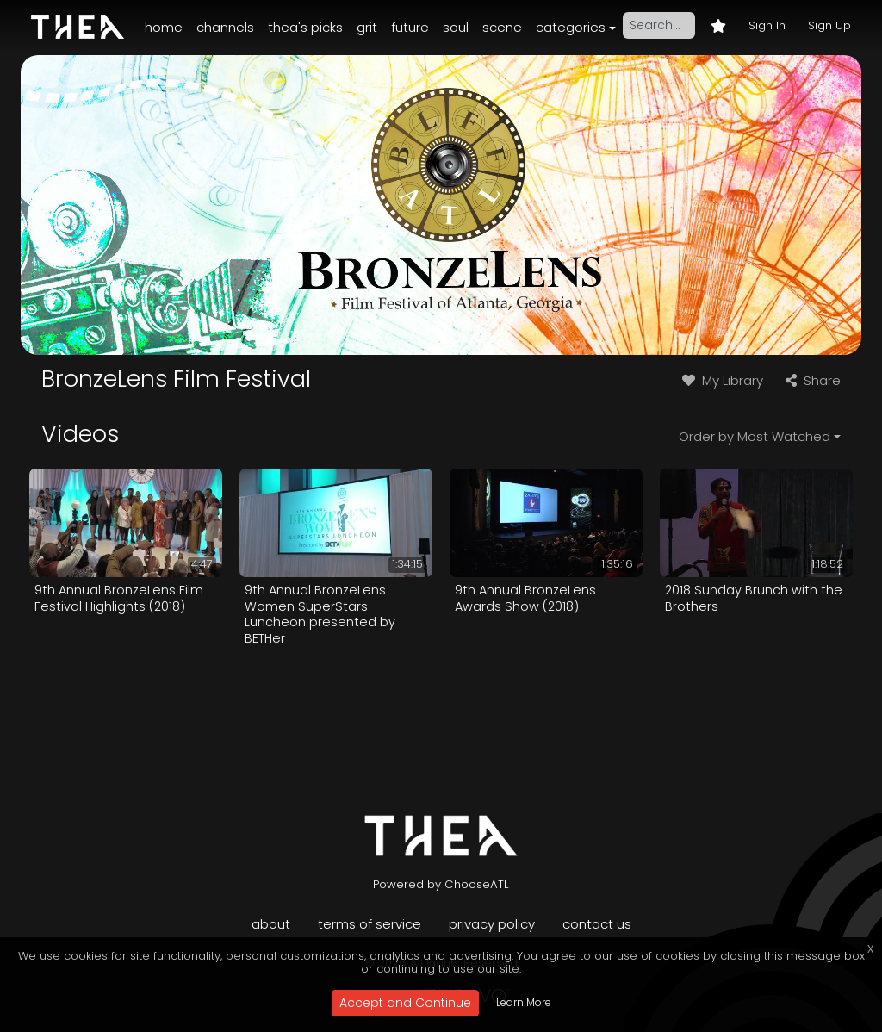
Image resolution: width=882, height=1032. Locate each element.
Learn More (523, 1002)
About (271, 924)
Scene (502, 27)
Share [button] (811, 380)
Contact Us (596, 924)
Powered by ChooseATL (441, 884)
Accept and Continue (405, 1002)
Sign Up (829, 25)
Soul (456, 27)
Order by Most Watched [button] (754, 436)
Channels (225, 27)
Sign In (767, 25)
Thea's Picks (305, 27)
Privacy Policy (492, 924)
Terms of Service (369, 924)
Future (410, 27)
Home (164, 27)
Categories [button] (571, 27)
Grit (367, 27)
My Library (721, 380)
